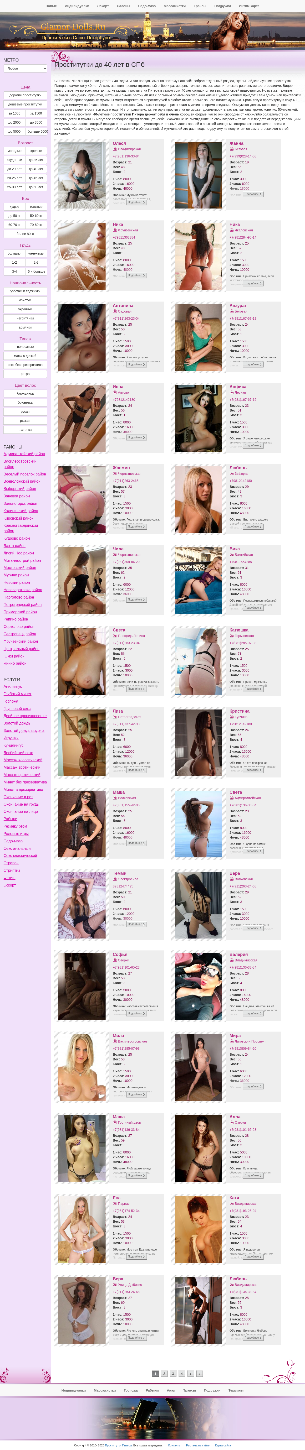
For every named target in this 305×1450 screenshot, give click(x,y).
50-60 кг (36, 216)
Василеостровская (132, 1041)
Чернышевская (129, 473)
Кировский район (19, 518)
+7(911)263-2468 (125, 481)
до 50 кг (15, 216)
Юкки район (14, 656)
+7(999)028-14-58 (242, 156)
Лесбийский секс (18, 753)
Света (119, 630)
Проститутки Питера (118, 1445)
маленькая (36, 253)
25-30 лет (14, 187)
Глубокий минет (17, 694)
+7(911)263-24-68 (242, 886)
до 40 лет (36, 169)
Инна (118, 386)
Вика (234, 549)
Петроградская (129, 717)
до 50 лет (36, 187)
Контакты (174, 1445)
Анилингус (13, 686)
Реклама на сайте (198, 1445)
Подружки (222, 6)
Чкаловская (244, 230)
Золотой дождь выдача (24, 731)
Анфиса (237, 386)
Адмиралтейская (248, 798)
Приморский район (20, 612)
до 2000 (14, 122)
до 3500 (36, 122)
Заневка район (17, 496)
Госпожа (11, 701)
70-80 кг (36, 225)
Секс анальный (17, 848)
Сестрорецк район (20, 634)
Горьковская (244, 636)
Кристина (239, 711)
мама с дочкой (25, 356)
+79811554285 (240, 562)
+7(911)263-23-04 (126, 318)
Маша (119, 792)
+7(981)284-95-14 (242, 237)
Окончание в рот (18, 797)
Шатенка (25, 430)
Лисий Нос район (19, 553)
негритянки (25, 318)
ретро (25, 374)
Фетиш (9, 878)
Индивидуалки (77, 6)
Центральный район (22, 649)
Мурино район (16, 575)
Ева (117, 1197)
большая (14, 253)
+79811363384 (124, 237)
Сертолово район (19, 627)
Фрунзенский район (21, 641)
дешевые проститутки (25, 104)
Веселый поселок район (25, 474)
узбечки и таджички (25, 291)
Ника (118, 224)
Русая (25, 411)
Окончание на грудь (21, 804)
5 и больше (36, 271)
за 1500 (36, 113)
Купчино (241, 717)
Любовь (238, 467)
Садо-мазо (147, 6)
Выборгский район (20, 489)
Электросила (128, 879)
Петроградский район (23, 605)
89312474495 (123, 886)
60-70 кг (14, 225)
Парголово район (19, 597)
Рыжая (25, 420)
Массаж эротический (22, 767)
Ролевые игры (16, 834)
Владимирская (129, 149)
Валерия (238, 954)
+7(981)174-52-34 (126, 1211)
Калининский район (21, 511)
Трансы (200, 6)
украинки (25, 309)
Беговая (241, 149)
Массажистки (175, 6)
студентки (14, 160)
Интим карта (249, 6)
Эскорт (103, 6)
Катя (234, 1197)
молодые (14, 151)
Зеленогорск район (20, 503)
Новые (51, 6)
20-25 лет (14, 178)
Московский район (20, 568)
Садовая (125, 311)
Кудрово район (17, 538)
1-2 (14, 262)
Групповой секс (17, 709)
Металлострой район (22, 560)
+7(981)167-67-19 (242, 318)
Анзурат (238, 305)
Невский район (17, 582)
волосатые (25, 347)
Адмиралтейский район (24, 454)
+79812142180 (124, 400)
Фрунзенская (128, 230)
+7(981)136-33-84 (126, 156)
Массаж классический (23, 760)
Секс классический (20, 856)
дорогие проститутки (25, 95)
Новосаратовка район (23, 590)
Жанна (236, 143)
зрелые (36, 151)
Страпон (11, 863)
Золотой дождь (17, 723)
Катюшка (238, 630)
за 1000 (14, 113)
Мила (118, 1035)
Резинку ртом (15, 826)
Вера (234, 873)
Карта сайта (223, 1445)
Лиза (118, 711)
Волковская (127, 798)
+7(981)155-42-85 (126, 805)
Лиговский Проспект (250, 1041)
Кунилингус (14, 745)
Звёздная (242, 473)
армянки (25, 327)
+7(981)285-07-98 (242, 643)
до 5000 (14, 131)
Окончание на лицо (21, 811)
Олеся (119, 143)
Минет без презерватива (25, 782)
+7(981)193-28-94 (242, 1211)
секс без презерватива (25, 365)
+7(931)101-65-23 (126, 967)
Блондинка (25, 393)
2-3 (36, 262)
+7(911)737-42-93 (126, 724)
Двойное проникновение (25, 716)
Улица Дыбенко (130, 1285)
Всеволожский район (22, 481)
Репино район (16, 619)
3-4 (14, 271)
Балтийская (244, 555)
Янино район (15, 663)
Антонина (123, 305)
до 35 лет (36, 160)
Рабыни (10, 819)
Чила (118, 549)
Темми (120, 873)
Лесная (240, 392)
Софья (120, 954)
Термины (236, 1390)
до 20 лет (14, 169)
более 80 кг (25, 234)
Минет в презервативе (23, 790)
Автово (123, 392)
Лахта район (14, 546)
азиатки (25, 300)
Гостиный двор (129, 1122)
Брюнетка (25, 402)
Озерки (123, 960)
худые (14, 207)
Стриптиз (12, 870)
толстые (36, 207)
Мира (235, 1035)
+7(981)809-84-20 (126, 562)
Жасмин (121, 467)
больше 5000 (37, 131)
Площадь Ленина (131, 636)
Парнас (123, 1203)
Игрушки (11, 738)
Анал (171, 1390)
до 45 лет (36, 178)
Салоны (123, 6)
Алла (234, 1116)
